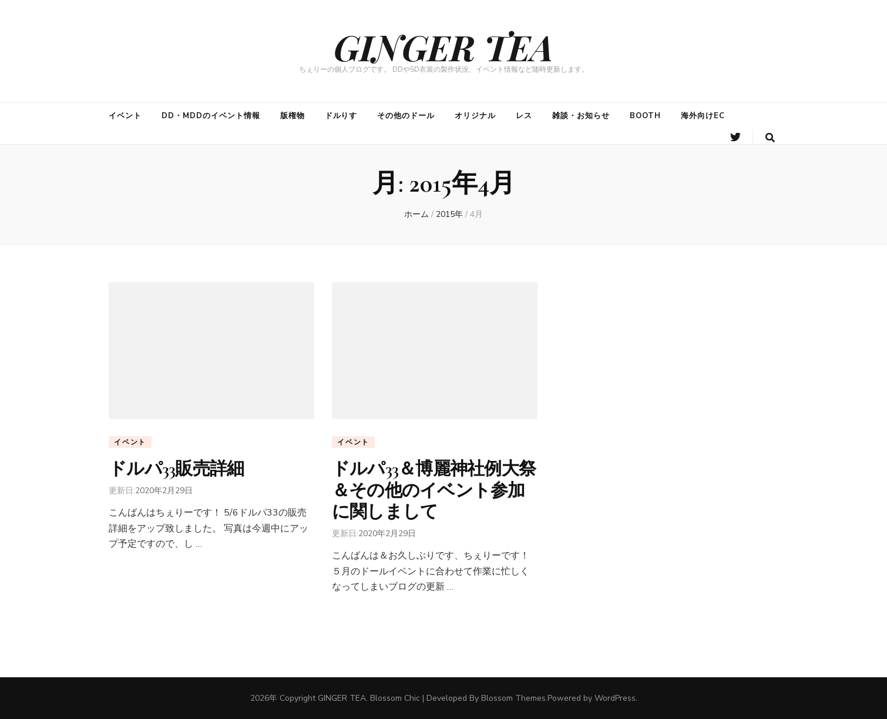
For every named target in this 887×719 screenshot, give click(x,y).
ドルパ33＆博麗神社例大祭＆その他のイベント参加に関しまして (434, 490)
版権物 (292, 116)
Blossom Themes (513, 698)
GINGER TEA (443, 46)
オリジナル (475, 116)
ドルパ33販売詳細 (176, 469)
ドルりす (341, 116)
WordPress (615, 698)
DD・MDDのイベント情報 (211, 116)
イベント (125, 116)
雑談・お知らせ (581, 116)
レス (524, 116)
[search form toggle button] (770, 138)
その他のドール (406, 116)
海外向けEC (703, 116)
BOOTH (645, 116)
